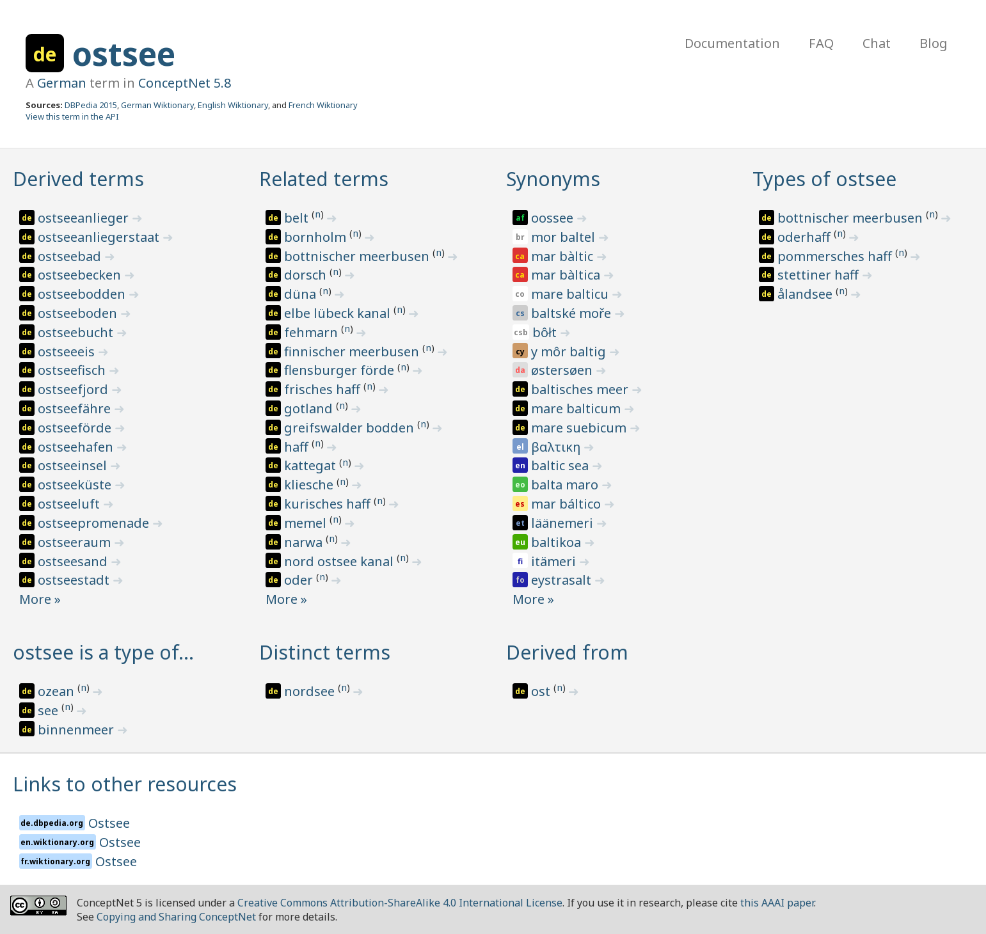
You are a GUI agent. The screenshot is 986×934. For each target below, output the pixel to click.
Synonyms (553, 179)
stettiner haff (819, 274)
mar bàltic (563, 256)
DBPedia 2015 (91, 105)
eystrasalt (562, 580)
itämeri (555, 561)
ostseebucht (77, 332)
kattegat (311, 465)
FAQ (821, 43)
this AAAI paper (777, 903)
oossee (553, 217)
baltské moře (572, 313)
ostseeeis (68, 351)
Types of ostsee (824, 179)
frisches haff (323, 389)
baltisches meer (581, 389)
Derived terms (78, 179)
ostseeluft (70, 503)
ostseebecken (81, 274)
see (49, 710)
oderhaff (805, 237)
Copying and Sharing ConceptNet (176, 917)
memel (307, 523)
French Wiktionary (323, 105)
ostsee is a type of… (103, 652)
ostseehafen (77, 446)
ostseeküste (76, 484)
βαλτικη (557, 446)
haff (298, 446)
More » (40, 599)
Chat (877, 43)
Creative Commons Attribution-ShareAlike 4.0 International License (399, 903)
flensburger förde (340, 370)
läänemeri (563, 523)
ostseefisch (73, 370)
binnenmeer (77, 729)
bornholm (316, 237)
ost (542, 691)
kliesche (310, 484)
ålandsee (806, 294)
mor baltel (564, 237)
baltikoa (557, 542)
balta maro (566, 484)
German (61, 82)
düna (301, 294)
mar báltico (567, 503)
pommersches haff (836, 256)
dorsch (307, 274)
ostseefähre (76, 408)
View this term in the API (72, 116)
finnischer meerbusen (353, 351)
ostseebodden (83, 294)
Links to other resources (125, 784)
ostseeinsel (74, 465)
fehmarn (312, 332)
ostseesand (74, 561)
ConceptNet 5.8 (184, 82)
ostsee (123, 53)
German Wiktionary (157, 105)
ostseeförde (76, 427)
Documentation (732, 43)
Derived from (567, 652)
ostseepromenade (95, 523)
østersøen (563, 370)
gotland (310, 408)
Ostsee (109, 823)
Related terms (323, 179)
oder (300, 580)
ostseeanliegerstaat (100, 237)
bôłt (546, 332)
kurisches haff (329, 503)
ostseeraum (76, 542)
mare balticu (571, 294)
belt (298, 217)
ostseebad (71, 256)
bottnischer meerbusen (358, 256)
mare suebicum (580, 427)
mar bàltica (567, 274)
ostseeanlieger (85, 217)
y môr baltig (570, 351)
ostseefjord (74, 389)
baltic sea (561, 465)
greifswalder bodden (350, 427)
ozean (57, 691)
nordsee (311, 691)
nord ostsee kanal (340, 561)
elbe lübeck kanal (339, 313)
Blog (933, 43)
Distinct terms (324, 652)
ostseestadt (75, 580)
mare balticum (577, 408)
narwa (305, 542)
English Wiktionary (233, 105)
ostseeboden (79, 313)
